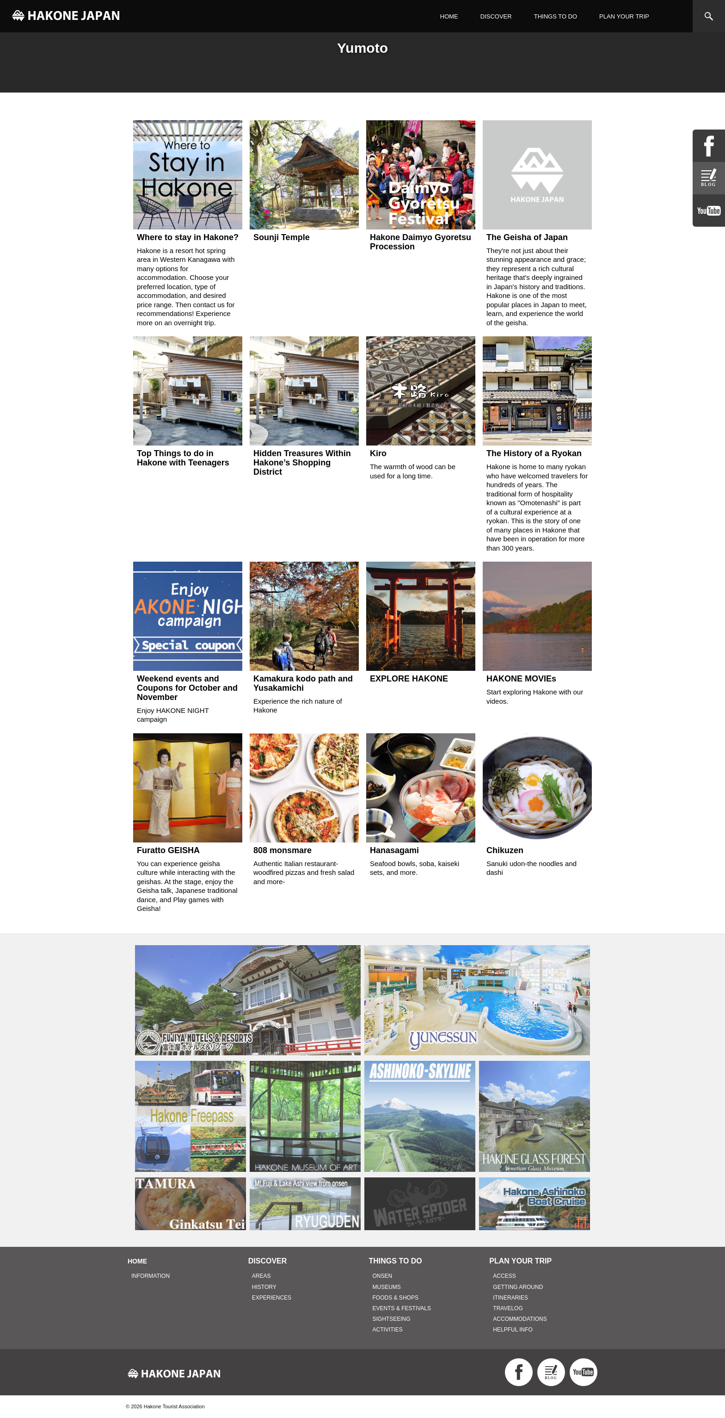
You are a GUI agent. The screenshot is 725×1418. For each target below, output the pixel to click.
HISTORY (264, 1287)
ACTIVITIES (388, 1329)
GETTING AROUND (518, 1287)
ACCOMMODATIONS (520, 1319)
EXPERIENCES (271, 1297)
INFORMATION (150, 1276)
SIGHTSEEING (392, 1319)
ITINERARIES (510, 1297)
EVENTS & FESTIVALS (402, 1308)
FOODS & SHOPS (395, 1297)
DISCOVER (496, 16)
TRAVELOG (507, 1308)
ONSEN (383, 1276)
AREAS (261, 1276)
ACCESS (504, 1276)
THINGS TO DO (555, 16)
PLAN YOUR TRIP (624, 16)
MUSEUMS (387, 1287)
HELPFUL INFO (513, 1329)
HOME (449, 16)
